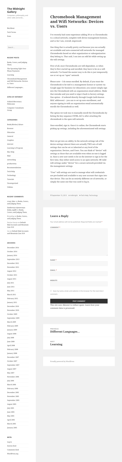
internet (10, 144)
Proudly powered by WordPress (62, 361)
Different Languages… (15, 87)
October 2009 (12, 314)
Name (53, 260)
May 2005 (10, 416)
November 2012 (13, 267)
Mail (8, 156)
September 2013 (13, 259)
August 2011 (11, 279)
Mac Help (10, 152)
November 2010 (13, 310)
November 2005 (13, 396)
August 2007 (11, 369)
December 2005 (13, 392)
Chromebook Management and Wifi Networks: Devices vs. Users (17, 81)
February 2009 (12, 326)
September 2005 (13, 400)
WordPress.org (12, 454)
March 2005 (11, 424)
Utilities (10, 187)
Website (53, 280)
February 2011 (12, 298)
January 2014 (12, 255)
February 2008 (12, 349)
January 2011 (12, 302)
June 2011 (10, 287)
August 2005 (11, 404)
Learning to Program (15, 148)
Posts (9, 36)
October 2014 (12, 251)
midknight (74, 195)
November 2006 (13, 377)
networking (11, 160)
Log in (9, 442)
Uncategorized (12, 183)
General (10, 136)
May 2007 (10, 373)
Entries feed (11, 446)
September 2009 (13, 318)
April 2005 (11, 420)
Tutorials (10, 179)
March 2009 (11, 322)
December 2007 (13, 357)
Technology (11, 175)
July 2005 (10, 408)
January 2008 (12, 353)
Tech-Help (11, 171)
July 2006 (10, 381)
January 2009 (12, 330)
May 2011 (10, 291)
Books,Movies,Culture (15, 124)
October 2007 (12, 361)
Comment (55, 227)
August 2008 (11, 334)
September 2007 (13, 365)
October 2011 (12, 275)
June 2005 (10, 412)
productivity (11, 164)
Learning (10, 75)
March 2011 (11, 294)
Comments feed (13, 450)
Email (53, 270)
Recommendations (14, 167)
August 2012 (11, 271)
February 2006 (12, 388)
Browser (10, 128)
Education (11, 132)
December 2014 (13, 248)
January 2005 (12, 428)
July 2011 (10, 283)
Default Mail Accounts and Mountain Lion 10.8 (17, 224)
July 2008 (10, 338)
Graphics (10, 140)
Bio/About (10, 28)
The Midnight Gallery (16, 10)
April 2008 (11, 345)
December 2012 (13, 263)
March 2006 (11, 385)
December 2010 (13, 306)
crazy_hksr (11, 201)
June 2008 (10, 341)
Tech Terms (11, 32)
